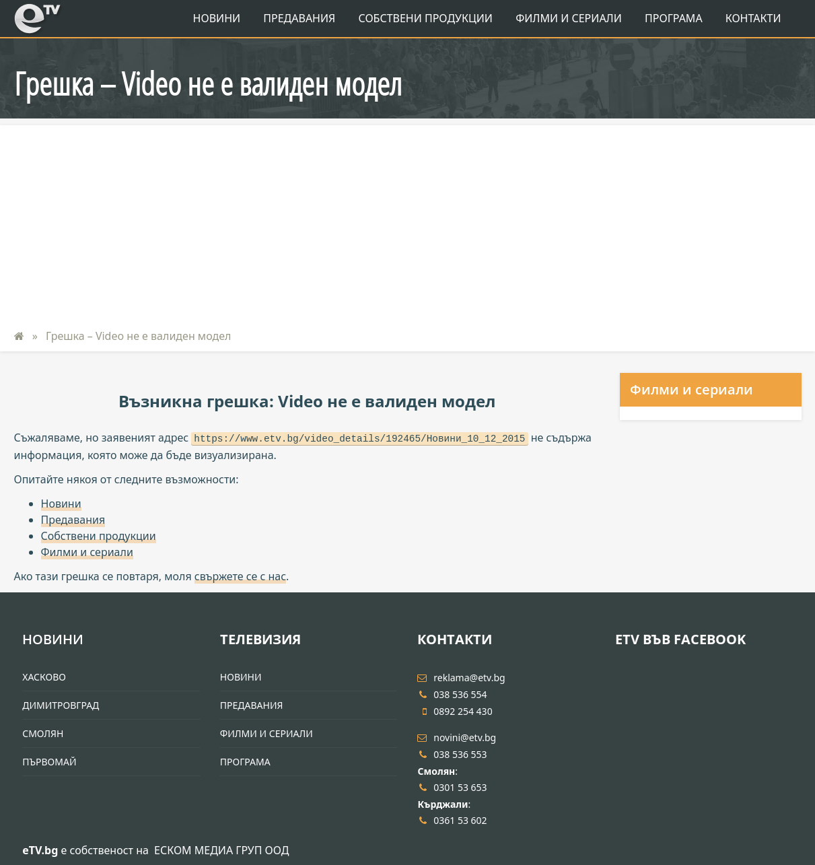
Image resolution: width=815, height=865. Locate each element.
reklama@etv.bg (461, 677)
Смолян (42, 733)
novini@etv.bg (456, 737)
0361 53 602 (452, 820)
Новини (217, 18)
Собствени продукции (425, 18)
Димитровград (60, 705)
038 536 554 (452, 694)
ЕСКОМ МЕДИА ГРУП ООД (221, 850)
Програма (674, 18)
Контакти (753, 18)
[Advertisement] (408, 219)
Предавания (299, 18)
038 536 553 (452, 754)
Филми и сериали (87, 552)
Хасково (44, 676)
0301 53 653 (452, 787)
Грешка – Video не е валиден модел (137, 335)
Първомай (49, 761)
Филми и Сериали (569, 18)
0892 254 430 (454, 711)
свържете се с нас (240, 576)
